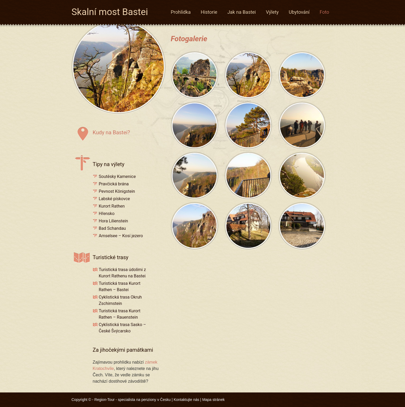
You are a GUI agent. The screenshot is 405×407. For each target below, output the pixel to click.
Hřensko (107, 213)
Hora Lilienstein (113, 220)
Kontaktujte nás (186, 399)
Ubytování (299, 12)
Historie (209, 12)
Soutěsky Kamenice (117, 176)
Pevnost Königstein (117, 191)
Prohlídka (181, 12)
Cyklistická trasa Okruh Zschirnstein (120, 300)
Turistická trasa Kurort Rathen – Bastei (120, 286)
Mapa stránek (213, 399)
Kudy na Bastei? (111, 132)
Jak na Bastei (241, 12)
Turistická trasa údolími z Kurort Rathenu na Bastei (122, 272)
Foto (324, 12)
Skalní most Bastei (109, 11)
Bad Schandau (112, 228)
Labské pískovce (114, 198)
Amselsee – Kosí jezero (121, 235)
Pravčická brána (114, 183)
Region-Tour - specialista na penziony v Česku (132, 399)
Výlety (272, 12)
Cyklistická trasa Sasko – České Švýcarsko (122, 327)
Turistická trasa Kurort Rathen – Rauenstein (120, 314)
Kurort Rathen (112, 206)
